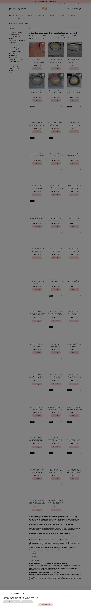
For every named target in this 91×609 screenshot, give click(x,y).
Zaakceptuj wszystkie (45, 604)
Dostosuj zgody (27, 601)
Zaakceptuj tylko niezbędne (11, 601)
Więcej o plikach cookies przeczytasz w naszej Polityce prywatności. (16, 598)
